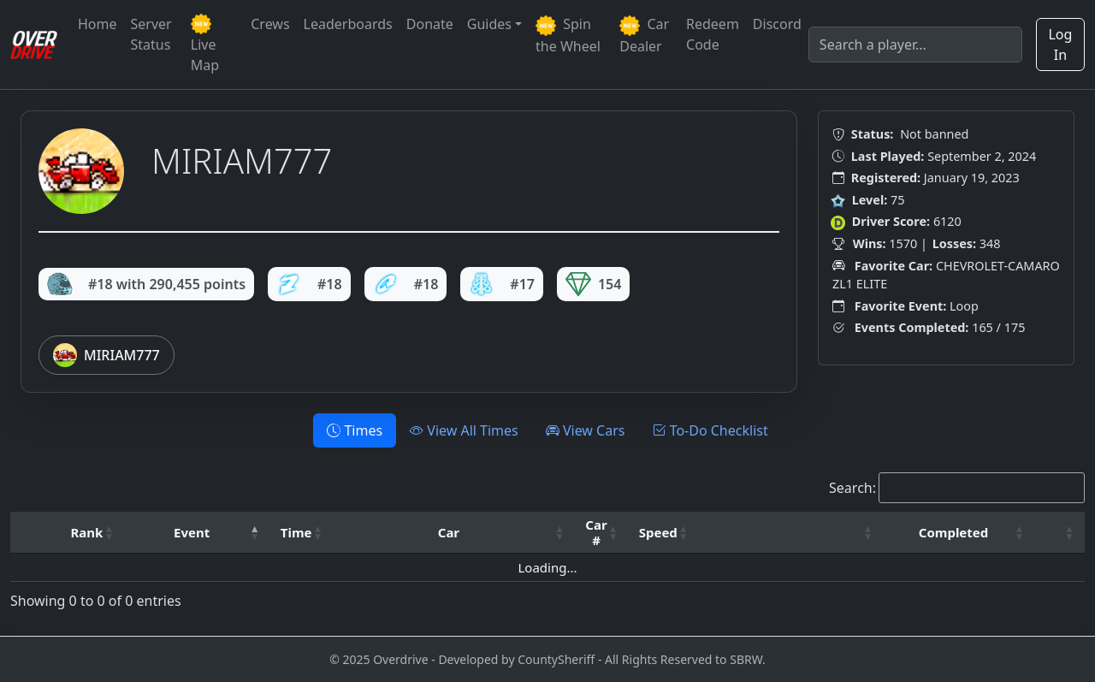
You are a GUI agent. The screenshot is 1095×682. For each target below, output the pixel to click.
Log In (1060, 44)
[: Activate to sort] (791, 533)
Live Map (205, 44)
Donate (429, 24)
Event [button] (192, 532)
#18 (309, 284)
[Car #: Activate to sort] (601, 533)
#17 (502, 284)
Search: (852, 487)
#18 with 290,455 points (146, 284)
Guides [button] (489, 24)
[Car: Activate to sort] (454, 533)
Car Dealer (644, 35)
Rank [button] (87, 532)
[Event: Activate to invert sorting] (196, 533)
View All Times (464, 430)
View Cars (585, 430)
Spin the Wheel (568, 35)
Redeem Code (712, 34)
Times (354, 430)
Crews (270, 24)
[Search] (915, 44)
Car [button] (448, 532)
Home (97, 24)
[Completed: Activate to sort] (959, 533)
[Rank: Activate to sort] (93, 533)
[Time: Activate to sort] (302, 533)
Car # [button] (596, 532)
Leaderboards (348, 24)
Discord (777, 24)
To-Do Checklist (709, 430)
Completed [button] (953, 532)
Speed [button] (658, 532)
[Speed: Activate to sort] (664, 533)
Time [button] (296, 532)
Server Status (151, 34)
